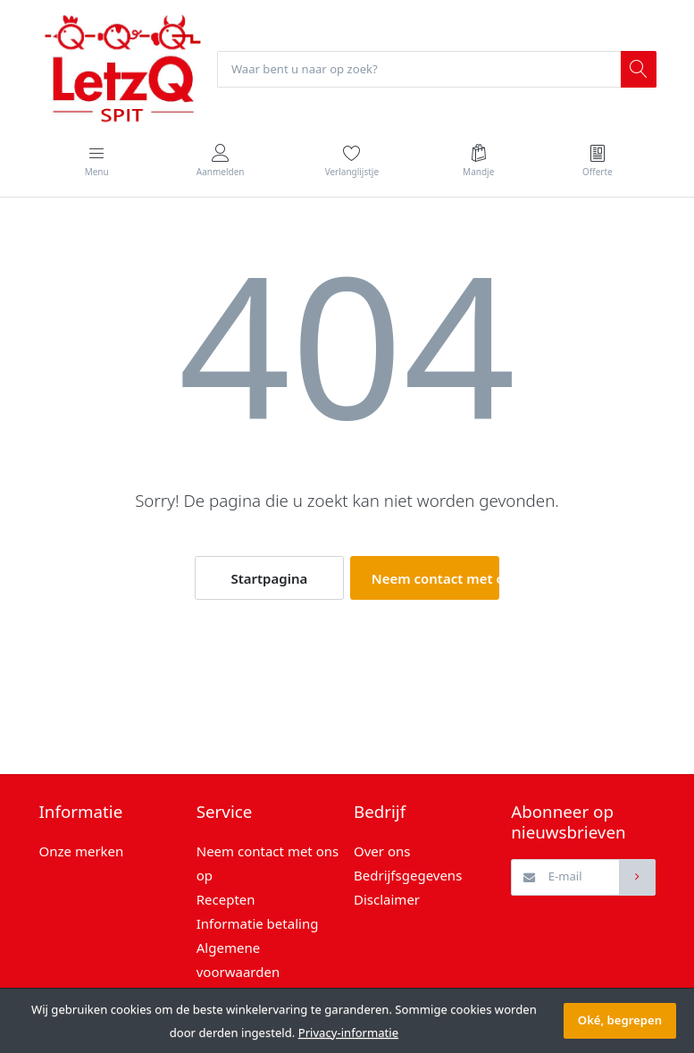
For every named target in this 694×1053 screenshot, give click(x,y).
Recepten (225, 899)
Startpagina (268, 578)
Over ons (382, 851)
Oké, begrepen (620, 1020)
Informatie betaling (257, 923)
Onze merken (81, 851)
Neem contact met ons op (435, 578)
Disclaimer (387, 899)
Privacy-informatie (348, 1032)
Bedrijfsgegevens (408, 875)
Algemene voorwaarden (238, 960)
